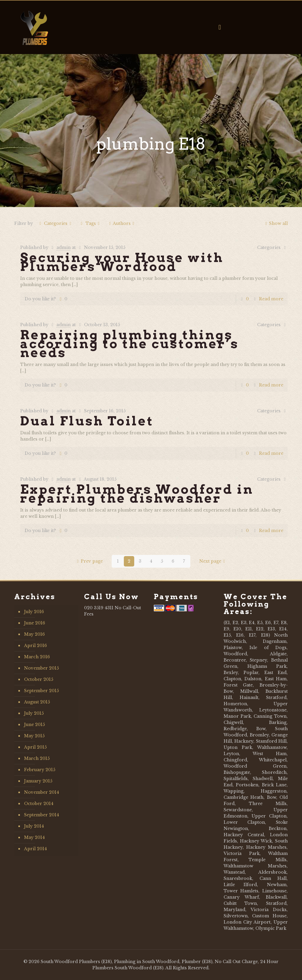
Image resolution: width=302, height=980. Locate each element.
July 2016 (34, 611)
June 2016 (34, 623)
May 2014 (34, 837)
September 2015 (41, 690)
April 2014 (35, 848)
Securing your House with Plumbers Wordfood (122, 262)
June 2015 (34, 724)
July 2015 (34, 713)
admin (63, 247)
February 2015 (39, 769)
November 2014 (41, 792)
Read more (271, 299)
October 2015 (38, 679)
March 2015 (37, 758)
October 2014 (38, 803)
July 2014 (34, 826)
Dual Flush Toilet (87, 421)
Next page (213, 561)
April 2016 (35, 645)
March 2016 (37, 656)
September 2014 (41, 815)
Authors (121, 223)
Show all (275, 223)
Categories (55, 223)
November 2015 (41, 668)
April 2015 (35, 747)
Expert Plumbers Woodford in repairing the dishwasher (137, 494)
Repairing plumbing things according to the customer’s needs (129, 343)
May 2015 (34, 735)
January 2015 (38, 781)
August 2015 (37, 702)
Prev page (89, 561)
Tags (90, 223)
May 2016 (34, 634)
